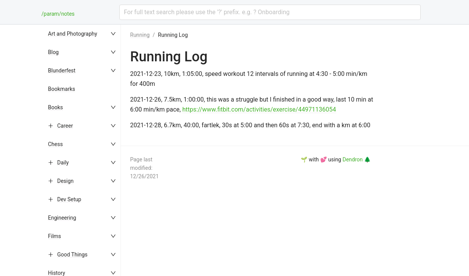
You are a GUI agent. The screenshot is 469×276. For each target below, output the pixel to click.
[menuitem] (82, 33)
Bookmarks (61, 89)
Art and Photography (72, 34)
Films (54, 236)
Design (65, 181)
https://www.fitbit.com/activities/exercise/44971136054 (259, 109)
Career (65, 126)
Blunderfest (62, 70)
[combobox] (270, 12)
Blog (53, 52)
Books (55, 107)
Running (140, 35)
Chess (55, 144)
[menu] (82, 150)
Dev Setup (69, 199)
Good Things (72, 254)
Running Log (173, 35)
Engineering (62, 218)
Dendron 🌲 (356, 159)
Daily (63, 162)
